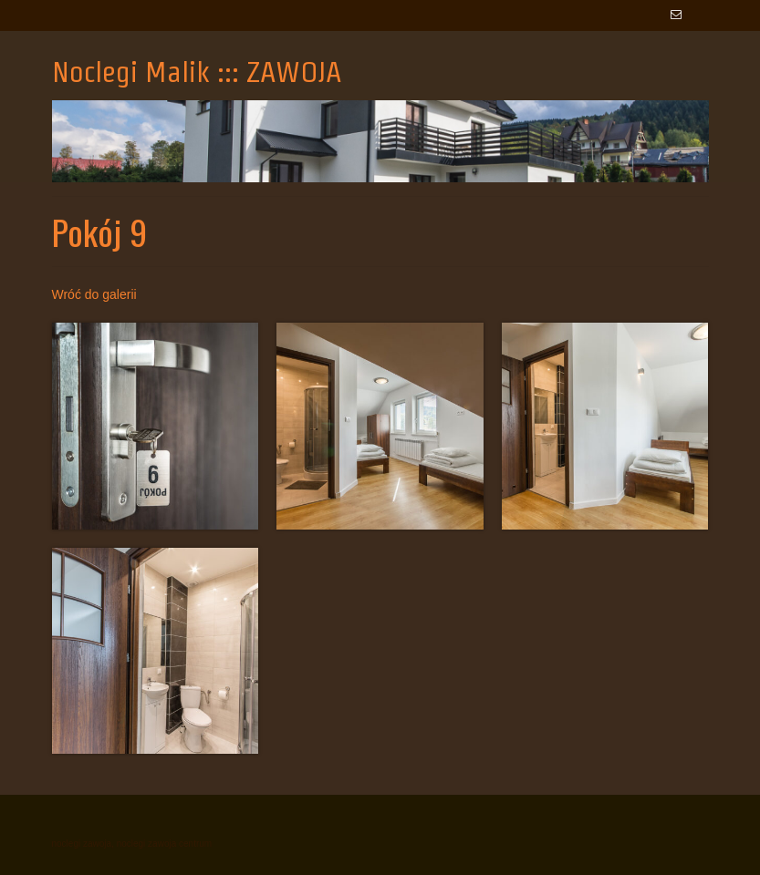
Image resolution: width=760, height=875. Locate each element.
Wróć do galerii (94, 294)
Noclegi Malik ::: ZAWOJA (197, 72)
